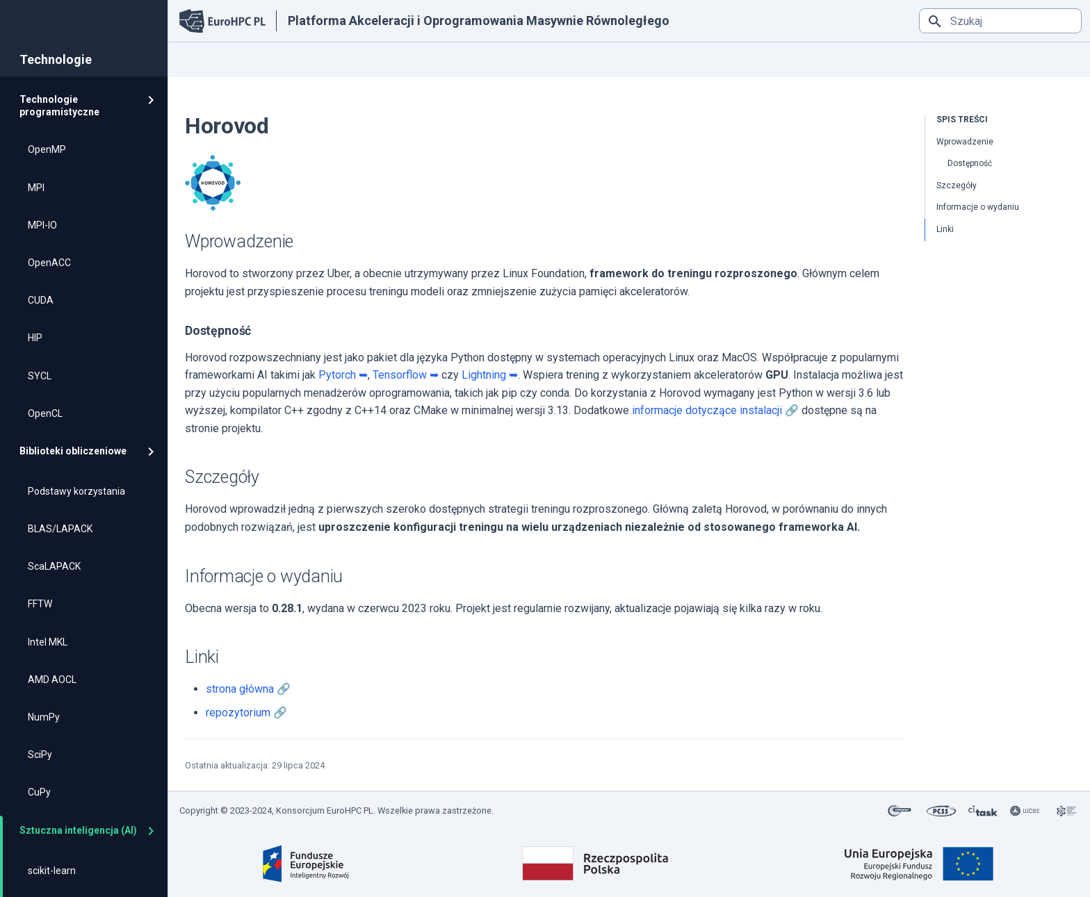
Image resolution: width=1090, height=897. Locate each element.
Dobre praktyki (449, 58)
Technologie (364, 58)
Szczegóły (956, 185)
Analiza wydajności (547, 58)
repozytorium (238, 712)
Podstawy (289, 58)
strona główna (240, 689)
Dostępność (969, 163)
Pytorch (337, 374)
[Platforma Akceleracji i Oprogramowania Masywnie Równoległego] (222, 21)
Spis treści (962, 119)
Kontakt (628, 58)
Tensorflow (400, 374)
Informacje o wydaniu (977, 207)
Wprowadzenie (964, 142)
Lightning (484, 374)
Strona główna (213, 58)
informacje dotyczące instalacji (707, 410)
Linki (945, 229)
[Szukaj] (1000, 21)
